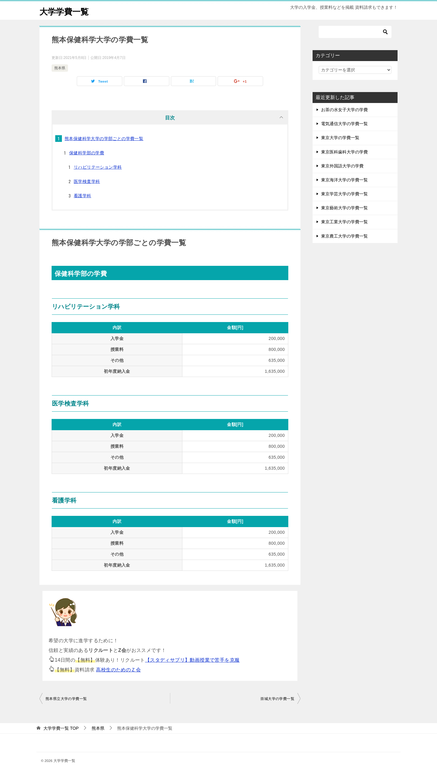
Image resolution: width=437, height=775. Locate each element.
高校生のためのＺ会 (118, 669)
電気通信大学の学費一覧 (344, 123)
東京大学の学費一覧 (340, 137)
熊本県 (59, 68)
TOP (61, 728)
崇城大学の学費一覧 (277, 699)
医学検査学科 (87, 181)
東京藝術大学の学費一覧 (344, 207)
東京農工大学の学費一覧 (344, 236)
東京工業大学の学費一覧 (344, 221)
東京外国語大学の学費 (342, 165)
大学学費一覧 (66, 10)
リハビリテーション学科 (98, 167)
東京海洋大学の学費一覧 (344, 179)
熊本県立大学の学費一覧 (66, 699)
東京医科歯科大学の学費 (344, 151)
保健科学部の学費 (86, 152)
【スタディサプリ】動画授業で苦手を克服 (192, 660)
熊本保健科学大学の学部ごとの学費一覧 (104, 138)
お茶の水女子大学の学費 (344, 109)
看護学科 (82, 195)
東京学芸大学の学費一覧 (344, 193)
